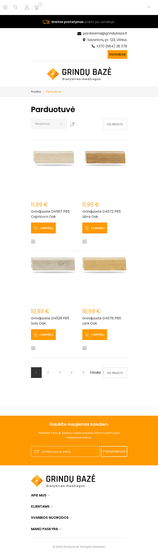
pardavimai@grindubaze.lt (105, 33)
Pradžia (36, 91)
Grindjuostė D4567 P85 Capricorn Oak (50, 214)
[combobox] (49, 124)
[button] (33, 241)
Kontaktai (117, 54)
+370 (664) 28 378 (111, 46)
